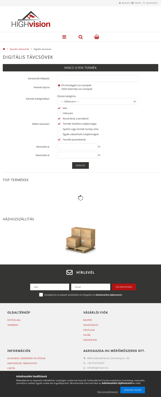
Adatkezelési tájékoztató (22, 363)
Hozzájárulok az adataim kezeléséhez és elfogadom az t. (83, 294)
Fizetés (11, 368)
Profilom (89, 330)
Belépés (116, 3)
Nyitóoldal (14, 320)
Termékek (12, 325)
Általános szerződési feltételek (26, 358)
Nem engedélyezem (107, 391)
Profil (132, 3)
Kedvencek (149, 3)
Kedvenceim (90, 339)
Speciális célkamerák (19, 49)
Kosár (87, 335)
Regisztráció (90, 325)
